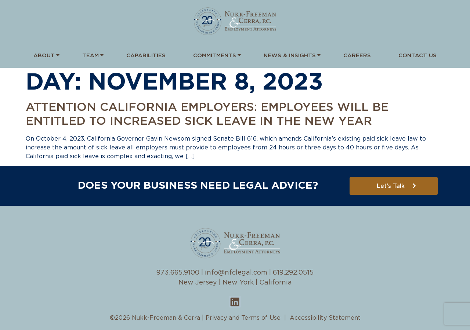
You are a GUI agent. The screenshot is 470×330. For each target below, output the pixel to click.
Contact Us (417, 55)
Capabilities (146, 55)
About (44, 54)
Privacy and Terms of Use (243, 318)
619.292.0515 (293, 272)
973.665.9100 (177, 272)
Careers (357, 55)
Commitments (214, 54)
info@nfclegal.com (236, 272)
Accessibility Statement (325, 318)
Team (90, 54)
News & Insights (290, 54)
